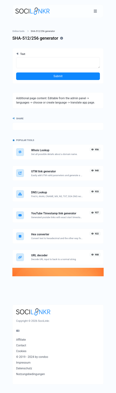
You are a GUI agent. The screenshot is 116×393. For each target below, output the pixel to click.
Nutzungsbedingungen (30, 374)
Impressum (23, 362)
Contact (21, 345)
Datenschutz (24, 368)
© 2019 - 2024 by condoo (32, 357)
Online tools (18, 31)
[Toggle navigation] (95, 11)
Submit (58, 76)
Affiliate (21, 339)
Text (20, 54)
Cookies (21, 351)
